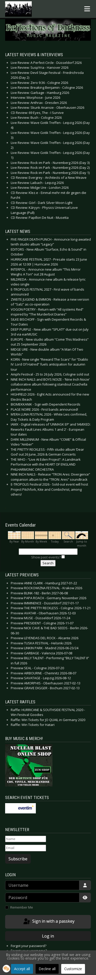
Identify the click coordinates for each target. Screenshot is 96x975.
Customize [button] (73, 968)
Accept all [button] (22, 968)
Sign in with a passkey (48, 921)
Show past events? (46, 557)
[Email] (25, 848)
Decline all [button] (47, 968)
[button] (6, 968)
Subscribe (17, 859)
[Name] (25, 839)
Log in (48, 936)
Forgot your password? (28, 945)
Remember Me (21, 907)
